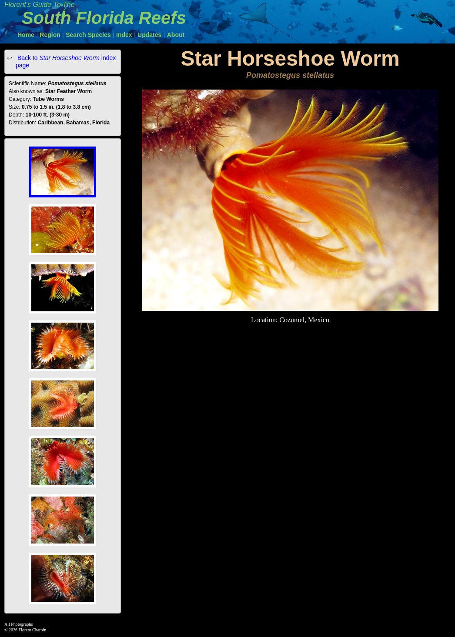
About (175, 34)
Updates (149, 34)
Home (25, 34)
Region (50, 34)
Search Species (88, 34)
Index (124, 34)
